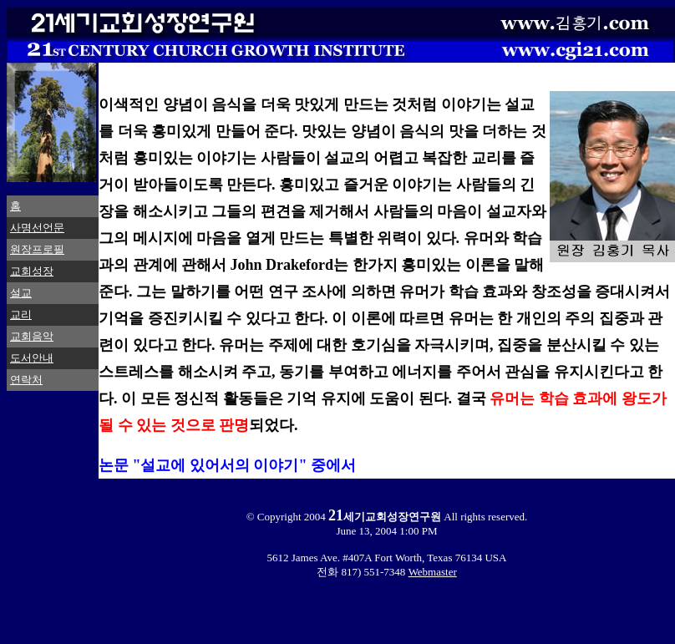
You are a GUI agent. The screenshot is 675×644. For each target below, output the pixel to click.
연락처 (26, 379)
